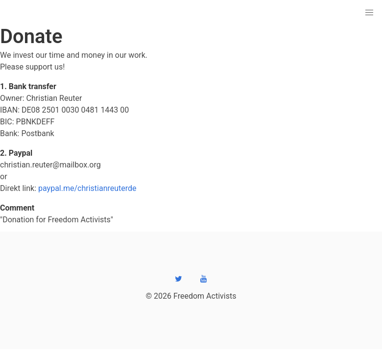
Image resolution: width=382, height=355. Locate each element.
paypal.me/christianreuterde (87, 188)
